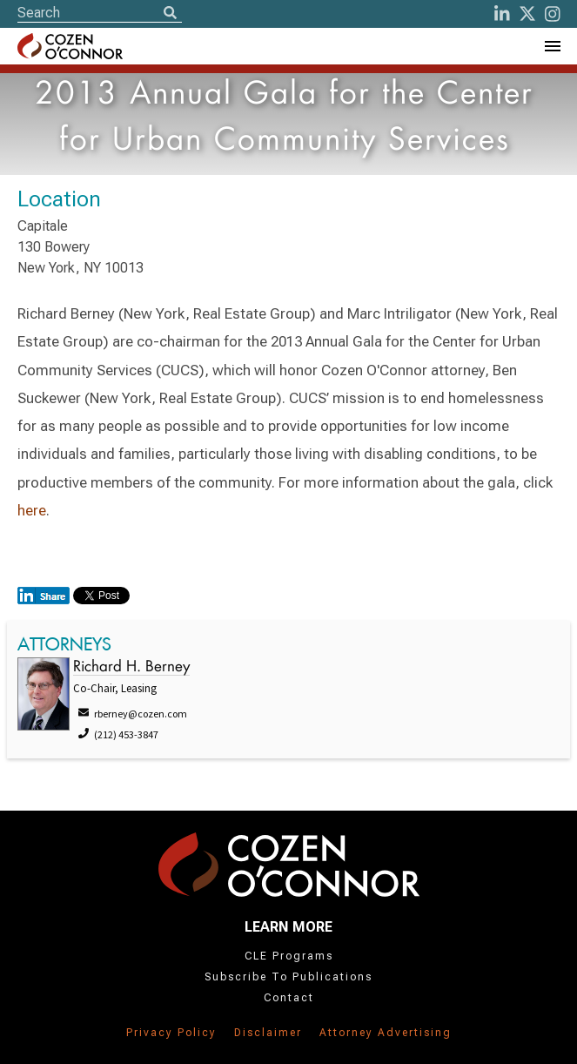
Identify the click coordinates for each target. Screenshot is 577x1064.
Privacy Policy (171, 1033)
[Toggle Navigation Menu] (551, 46)
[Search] (170, 14)
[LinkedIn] (502, 14)
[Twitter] (527, 14)
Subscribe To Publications (288, 977)
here (31, 510)
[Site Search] (99, 13)
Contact (289, 998)
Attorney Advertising (385, 1033)
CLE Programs (289, 956)
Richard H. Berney (131, 667)
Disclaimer (268, 1033)
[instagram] (552, 14)
